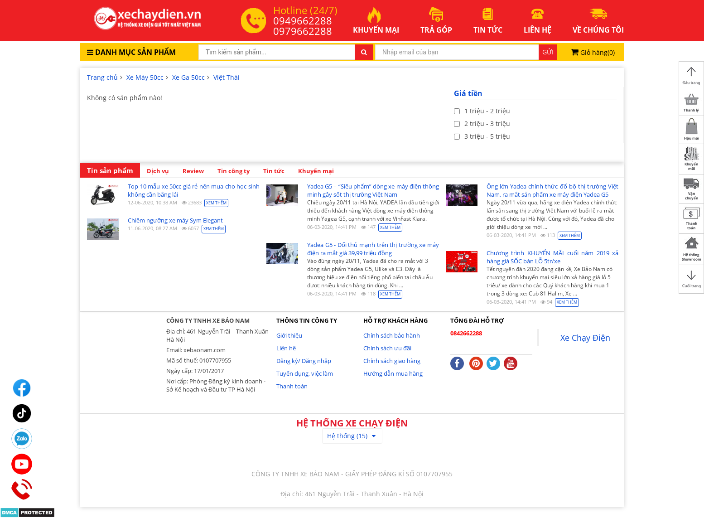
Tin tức (273, 171)
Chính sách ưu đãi (387, 348)
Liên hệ (286, 348)
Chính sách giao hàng (391, 361)
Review (193, 171)
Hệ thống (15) (351, 435)
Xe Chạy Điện (585, 337)
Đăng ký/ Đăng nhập (303, 361)
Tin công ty (233, 171)
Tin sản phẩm (110, 170)
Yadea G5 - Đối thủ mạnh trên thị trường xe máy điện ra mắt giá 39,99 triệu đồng (373, 249)
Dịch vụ (158, 171)
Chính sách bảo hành (391, 335)
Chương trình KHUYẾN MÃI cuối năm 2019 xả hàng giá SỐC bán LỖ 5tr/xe (552, 257)
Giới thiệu (289, 335)
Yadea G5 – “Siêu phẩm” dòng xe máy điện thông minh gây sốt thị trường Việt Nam (373, 190)
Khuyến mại (316, 171)
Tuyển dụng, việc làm (304, 373)
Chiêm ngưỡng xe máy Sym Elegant (175, 220)
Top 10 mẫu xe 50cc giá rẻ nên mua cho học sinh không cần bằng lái (194, 190)
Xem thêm (216, 203)
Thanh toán (292, 386)
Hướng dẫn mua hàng (393, 373)
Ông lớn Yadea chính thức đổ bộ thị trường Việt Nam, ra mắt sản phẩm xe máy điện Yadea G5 (552, 190)
